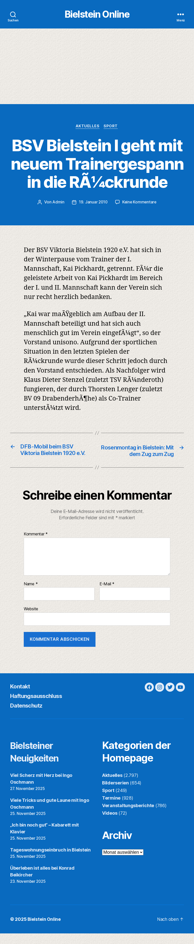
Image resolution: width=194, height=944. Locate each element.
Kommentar (36, 544)
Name (31, 594)
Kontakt (21, 696)
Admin (58, 204)
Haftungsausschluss (39, 706)
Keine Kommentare (139, 204)
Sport (112, 128)
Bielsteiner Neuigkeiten (38, 761)
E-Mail (107, 594)
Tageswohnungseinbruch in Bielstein (50, 860)
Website (31, 619)
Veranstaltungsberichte (128, 815)
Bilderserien (115, 793)
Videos (109, 823)
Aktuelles (88, 128)
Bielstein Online (97, 15)
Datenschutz (28, 715)
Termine (111, 808)
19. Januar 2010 (92, 204)
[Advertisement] (97, 68)
